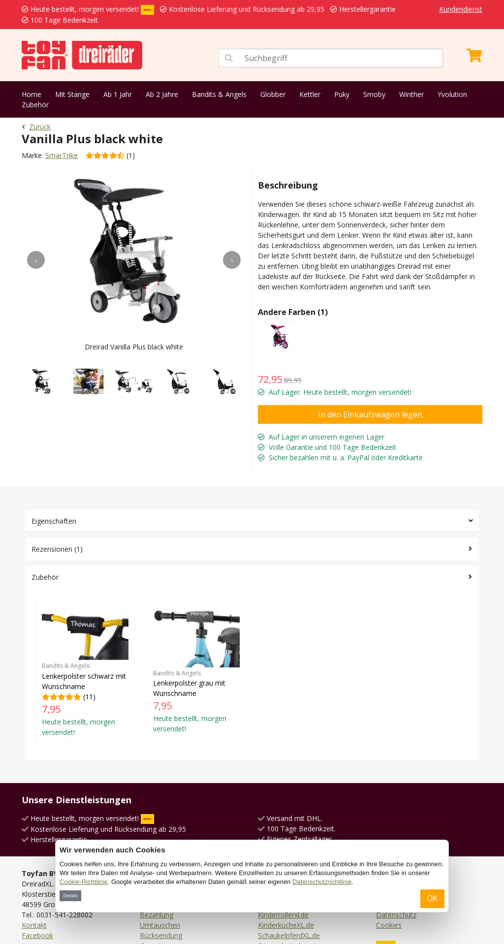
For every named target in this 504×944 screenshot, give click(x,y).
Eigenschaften (54, 521)
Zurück (36, 126)
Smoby (374, 94)
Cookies (389, 925)
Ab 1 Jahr (117, 94)
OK (432, 898)
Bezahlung (156, 914)
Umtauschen (160, 925)
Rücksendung (161, 935)
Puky (341, 94)
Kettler (309, 94)
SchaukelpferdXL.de (289, 935)
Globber (272, 94)
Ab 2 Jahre (162, 94)
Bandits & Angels (219, 94)
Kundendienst (460, 9)
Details (70, 895)
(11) (85, 669)
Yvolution (452, 94)
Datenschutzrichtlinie (321, 881)
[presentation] (36, 260)
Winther (411, 94)
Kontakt (34, 925)
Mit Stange (72, 94)
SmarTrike (61, 155)
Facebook (37, 935)
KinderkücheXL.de (286, 925)
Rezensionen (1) (57, 549)
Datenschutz (396, 914)
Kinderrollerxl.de (283, 914)
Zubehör (35, 104)
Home (31, 94)
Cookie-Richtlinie (84, 881)
